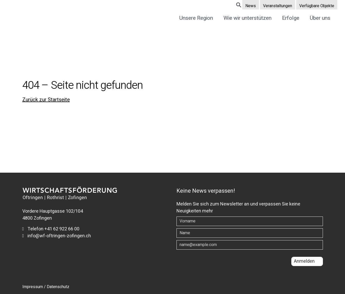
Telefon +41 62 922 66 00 (51, 229)
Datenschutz (58, 287)
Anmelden (304, 261)
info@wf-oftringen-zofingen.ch (56, 235)
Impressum (32, 287)
